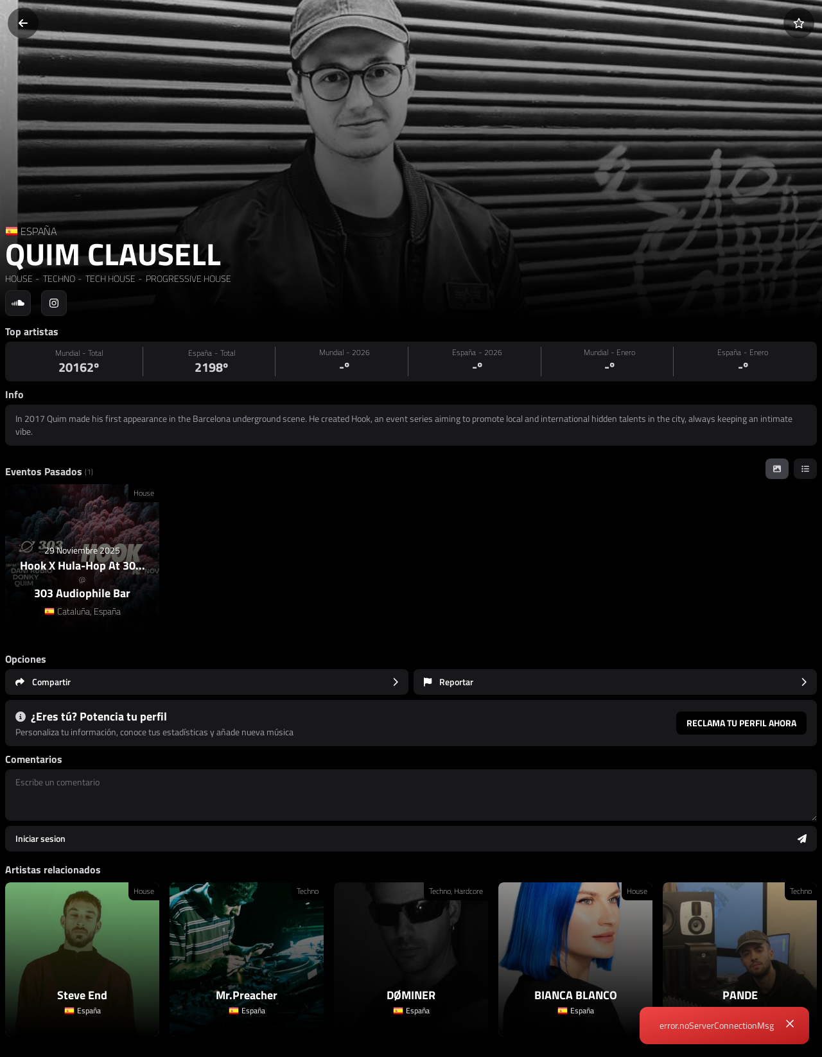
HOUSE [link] (19, 278)
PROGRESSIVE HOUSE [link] (187, 278)
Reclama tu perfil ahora (741, 722)
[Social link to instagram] (54, 303)
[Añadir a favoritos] (798, 23)
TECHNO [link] (58, 278)
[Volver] (23, 23)
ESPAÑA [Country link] (39, 231)
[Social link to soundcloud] (18, 303)
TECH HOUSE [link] (109, 278)
